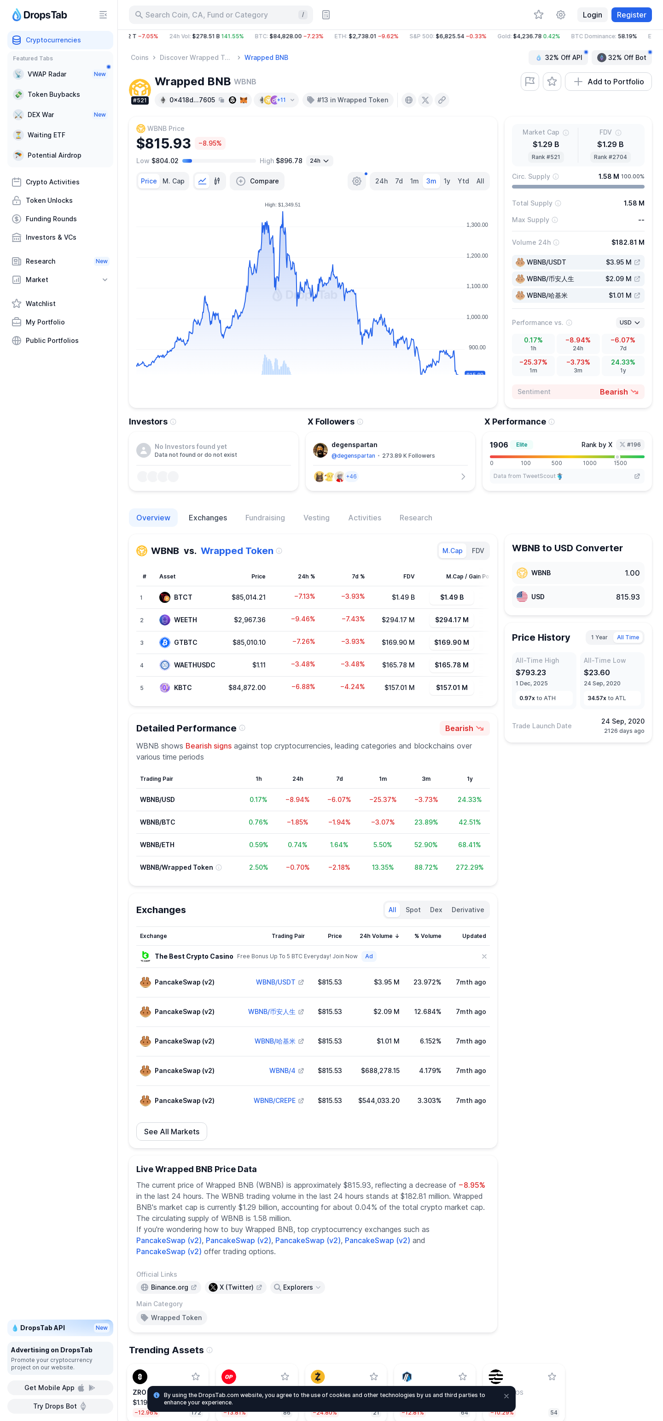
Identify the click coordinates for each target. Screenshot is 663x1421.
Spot (413, 910)
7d (399, 181)
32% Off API (561, 56)
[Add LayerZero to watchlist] (195, 1376)
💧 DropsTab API (60, 1328)
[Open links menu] (297, 1287)
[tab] (149, 181)
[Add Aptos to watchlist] (552, 1376)
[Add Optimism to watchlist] (285, 1376)
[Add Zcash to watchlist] (373, 1376)
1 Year (599, 637)
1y (447, 181)
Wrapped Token (237, 550)
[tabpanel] (313, 299)
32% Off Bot (624, 56)
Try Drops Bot (60, 1406)
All (480, 181)
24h (381, 181)
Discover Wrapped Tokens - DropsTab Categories (197, 57)
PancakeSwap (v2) (169, 1240)
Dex (436, 910)
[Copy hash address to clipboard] (221, 100)
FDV (478, 550)
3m (431, 181)
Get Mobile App (60, 1387)
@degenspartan (353, 455)
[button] (390, 36)
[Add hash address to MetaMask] (243, 100)
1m (414, 181)
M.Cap (452, 550)
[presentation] (408, 100)
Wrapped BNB (266, 57)
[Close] (484, 956)
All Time (628, 637)
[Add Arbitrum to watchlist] (462, 1376)
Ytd (463, 181)
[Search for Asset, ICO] (221, 15)
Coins (140, 57)
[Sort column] (184, 936)
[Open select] (319, 160)
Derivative (468, 910)
